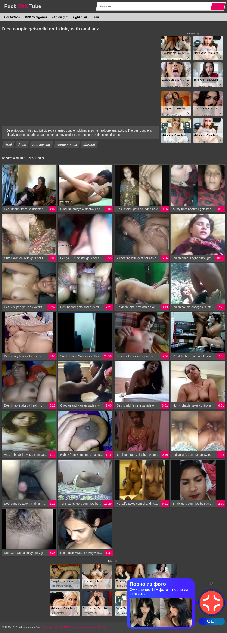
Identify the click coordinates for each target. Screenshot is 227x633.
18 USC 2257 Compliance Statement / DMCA (80, 627)
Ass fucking (41, 144)
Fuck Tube (22, 6)
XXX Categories (36, 17)
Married (89, 144)
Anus (22, 144)
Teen (95, 17)
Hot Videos (12, 17)
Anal (8, 144)
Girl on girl (60, 17)
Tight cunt (79, 17)
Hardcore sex (66, 144)
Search (218, 6)
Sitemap (47, 627)
